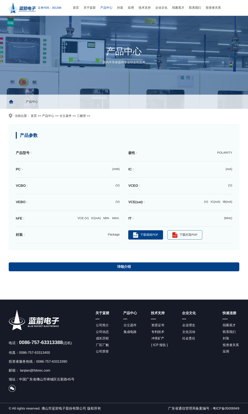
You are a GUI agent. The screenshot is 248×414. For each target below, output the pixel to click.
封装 (120, 7)
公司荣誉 (102, 353)
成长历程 (102, 339)
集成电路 (130, 332)
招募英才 (178, 7)
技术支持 (145, 7)
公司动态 (102, 332)
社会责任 (189, 339)
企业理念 (189, 325)
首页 (76, 7)
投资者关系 (213, 7)
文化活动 (189, 332)
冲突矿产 (158, 339)
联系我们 (195, 7)
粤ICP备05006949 (225, 408)
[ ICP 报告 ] (159, 346)
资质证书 (158, 325)
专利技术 (158, 332)
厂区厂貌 (102, 346)
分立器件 (130, 325)
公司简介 (102, 325)
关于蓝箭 (90, 7)
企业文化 (161, 7)
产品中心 (106, 7)
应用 (131, 7)
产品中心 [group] (32, 101)
